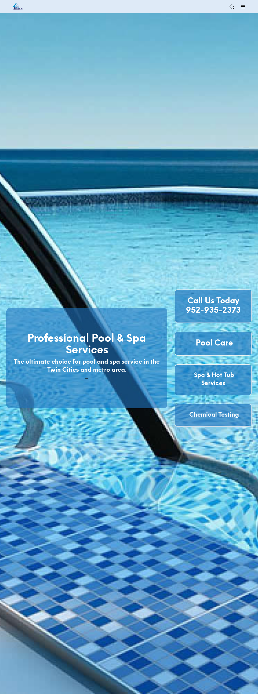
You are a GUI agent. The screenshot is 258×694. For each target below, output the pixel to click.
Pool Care (213, 343)
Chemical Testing (213, 415)
